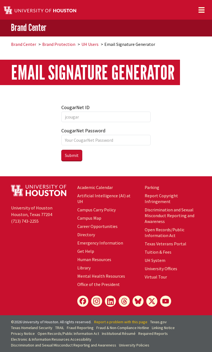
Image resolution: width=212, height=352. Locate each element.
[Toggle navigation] (201, 9)
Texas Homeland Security (31, 327)
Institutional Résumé (119, 333)
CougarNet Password (83, 130)
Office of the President (98, 284)
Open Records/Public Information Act (164, 232)
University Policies (134, 345)
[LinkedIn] (110, 301)
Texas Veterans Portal (165, 243)
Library (84, 267)
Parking (152, 187)
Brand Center (28, 27)
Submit (72, 155)
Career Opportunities (97, 226)
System (155, 260)
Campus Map (89, 218)
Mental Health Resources (101, 276)
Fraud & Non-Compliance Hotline (122, 327)
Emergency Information (100, 243)
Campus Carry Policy (96, 209)
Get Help (85, 251)
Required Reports (153, 333)
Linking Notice (163, 327)
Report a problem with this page (120, 321)
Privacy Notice (23, 333)
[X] (151, 301)
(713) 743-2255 (25, 221)
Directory (86, 234)
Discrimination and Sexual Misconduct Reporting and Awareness (169, 215)
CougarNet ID (75, 107)
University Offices (161, 268)
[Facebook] (82, 301)
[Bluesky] (138, 301)
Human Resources (94, 259)
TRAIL (59, 327)
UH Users (90, 44)
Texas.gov (158, 321)
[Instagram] (96, 301)
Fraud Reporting (80, 327)
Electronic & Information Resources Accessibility (51, 339)
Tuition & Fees (158, 252)
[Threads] (124, 301)
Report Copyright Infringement (161, 198)
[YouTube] (165, 301)
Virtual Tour (156, 277)
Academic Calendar (95, 187)
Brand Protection (58, 44)
